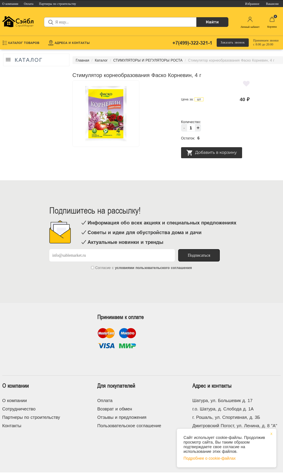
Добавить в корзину (211, 153)
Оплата (105, 400)
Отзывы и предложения (121, 417)
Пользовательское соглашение (129, 425)
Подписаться (199, 255)
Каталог (30, 60)
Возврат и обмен (114, 408)
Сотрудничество (19, 408)
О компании (14, 400)
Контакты (11, 425)
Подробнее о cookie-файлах (210, 458)
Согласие (103, 268)
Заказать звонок (233, 42)
